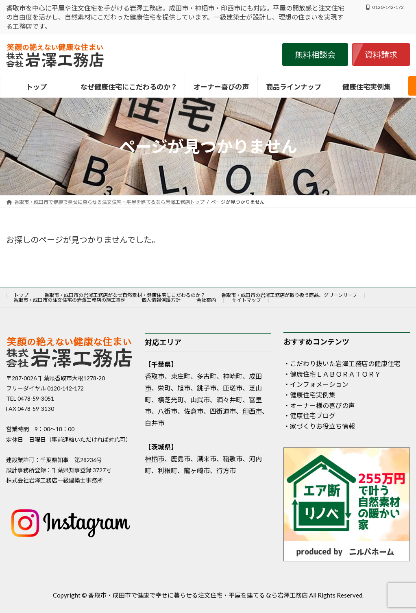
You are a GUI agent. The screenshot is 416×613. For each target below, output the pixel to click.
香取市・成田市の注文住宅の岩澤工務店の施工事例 (69, 300)
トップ (21, 295)
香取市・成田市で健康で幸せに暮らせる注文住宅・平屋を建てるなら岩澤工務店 (198, 595)
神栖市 (154, 458)
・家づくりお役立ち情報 (319, 426)
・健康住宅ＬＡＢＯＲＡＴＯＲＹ (332, 374)
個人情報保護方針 (161, 300)
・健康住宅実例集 (309, 395)
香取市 (154, 376)
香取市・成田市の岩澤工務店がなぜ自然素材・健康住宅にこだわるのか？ (124, 295)
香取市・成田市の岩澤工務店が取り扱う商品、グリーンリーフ (289, 295)
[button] (315, 54)
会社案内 (206, 300)
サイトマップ (246, 300)
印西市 (252, 411)
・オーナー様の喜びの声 (319, 405)
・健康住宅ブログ (309, 415)
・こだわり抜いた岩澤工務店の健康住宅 (342, 363)
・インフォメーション (315, 384)
